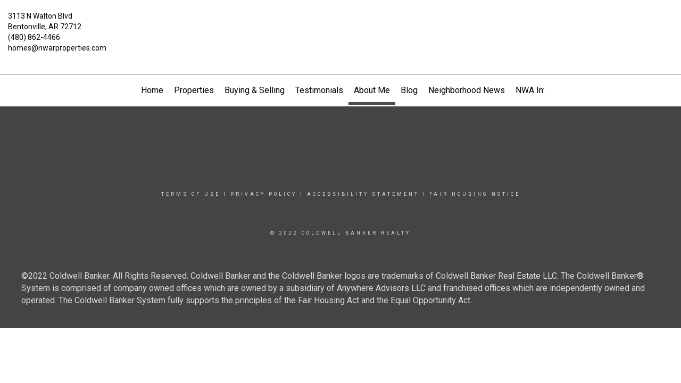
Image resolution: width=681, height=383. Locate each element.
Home (152, 90)
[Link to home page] (340, 24)
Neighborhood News (466, 90)
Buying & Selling (255, 90)
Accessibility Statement (363, 194)
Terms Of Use (190, 194)
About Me (372, 90)
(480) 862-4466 (34, 37)
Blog (409, 90)
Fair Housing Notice (474, 194)
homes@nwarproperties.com (57, 48)
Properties (194, 90)
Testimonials (319, 90)
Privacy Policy (263, 194)
